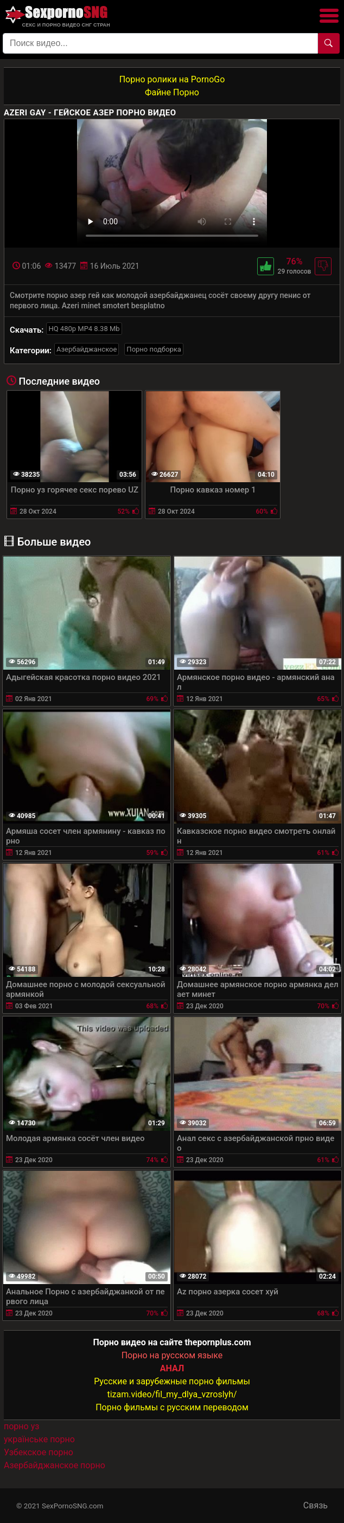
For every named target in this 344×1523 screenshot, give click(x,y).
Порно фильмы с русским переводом (172, 1407)
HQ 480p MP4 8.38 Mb (83, 329)
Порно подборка (153, 349)
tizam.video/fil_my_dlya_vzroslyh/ (172, 1394)
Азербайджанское (86, 349)
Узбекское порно (38, 1452)
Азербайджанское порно (54, 1465)
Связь (315, 1505)
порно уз (21, 1426)
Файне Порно (172, 92)
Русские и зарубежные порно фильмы (172, 1381)
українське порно (39, 1439)
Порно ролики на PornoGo (172, 79)
